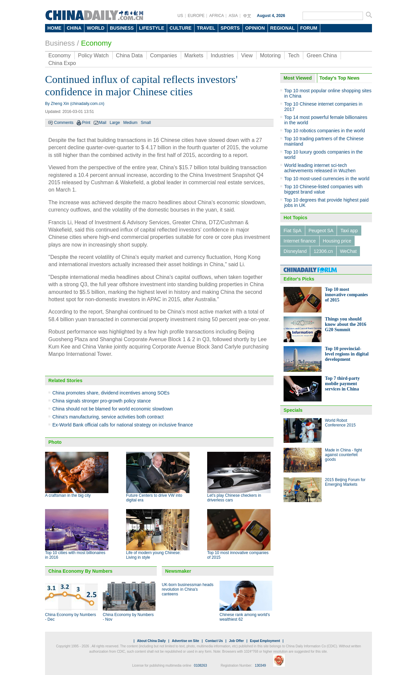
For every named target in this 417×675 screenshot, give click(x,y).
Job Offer (236, 641)
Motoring (270, 55)
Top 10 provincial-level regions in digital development (347, 354)
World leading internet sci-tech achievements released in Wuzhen (320, 168)
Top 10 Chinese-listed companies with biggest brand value (323, 189)
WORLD (95, 28)
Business (60, 43)
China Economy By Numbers (80, 571)
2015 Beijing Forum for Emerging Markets (345, 482)
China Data (129, 55)
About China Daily (151, 641)
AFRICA (216, 15)
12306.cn (323, 251)
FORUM (308, 28)
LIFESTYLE (151, 28)
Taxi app (349, 230)
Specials (293, 410)
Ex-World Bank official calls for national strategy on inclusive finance (122, 424)
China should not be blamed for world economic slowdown (112, 408)
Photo (55, 442)
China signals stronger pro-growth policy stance (101, 400)
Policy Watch (93, 55)
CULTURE (180, 28)
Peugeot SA (321, 230)
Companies (163, 55)
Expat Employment (265, 641)
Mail (102, 122)
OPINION (255, 28)
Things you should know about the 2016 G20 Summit (345, 324)
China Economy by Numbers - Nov (128, 617)
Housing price (337, 241)
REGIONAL (282, 28)
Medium (130, 122)
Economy (96, 43)
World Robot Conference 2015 (340, 422)
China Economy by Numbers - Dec (70, 617)
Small (146, 122)
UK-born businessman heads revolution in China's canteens (188, 589)
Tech (293, 55)
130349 (260, 665)
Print (86, 122)
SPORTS (230, 28)
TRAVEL (206, 28)
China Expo (62, 63)
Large (115, 122)
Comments (63, 122)
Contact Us (214, 641)
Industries (222, 55)
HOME (54, 28)
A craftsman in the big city (68, 495)
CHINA (74, 28)
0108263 (200, 665)
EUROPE (196, 15)
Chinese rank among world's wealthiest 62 (245, 617)
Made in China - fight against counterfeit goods (343, 455)
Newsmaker (178, 571)
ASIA (233, 15)
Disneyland (295, 251)
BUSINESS (122, 28)
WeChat (348, 251)
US (180, 15)
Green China (322, 55)
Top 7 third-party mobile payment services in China (342, 383)
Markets (193, 55)
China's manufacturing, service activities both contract (107, 416)
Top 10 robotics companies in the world (324, 130)
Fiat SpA (293, 230)
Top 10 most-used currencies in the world (326, 178)
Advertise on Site (185, 641)
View (247, 55)
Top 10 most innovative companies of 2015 (346, 295)
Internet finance (300, 241)
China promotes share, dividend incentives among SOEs (110, 392)
